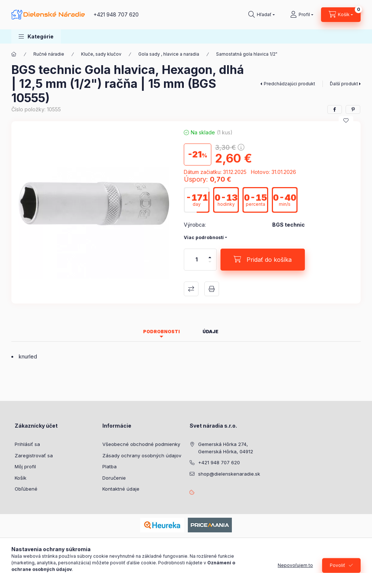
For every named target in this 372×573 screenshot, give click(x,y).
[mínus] (210, 265)
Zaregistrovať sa (34, 455)
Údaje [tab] (210, 331)
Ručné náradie (48, 54)
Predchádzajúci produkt (289, 83)
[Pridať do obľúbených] (346, 120)
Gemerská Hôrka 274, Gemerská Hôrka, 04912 (225, 447)
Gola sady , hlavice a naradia (168, 54)
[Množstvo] (196, 259)
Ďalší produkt (344, 83)
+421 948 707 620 (116, 14)
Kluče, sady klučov (101, 54)
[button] (36, 36)
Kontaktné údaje (120, 489)
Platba (109, 466)
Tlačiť (211, 289)
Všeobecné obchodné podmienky (141, 444)
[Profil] (301, 14)
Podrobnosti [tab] (161, 331)
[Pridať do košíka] (262, 260)
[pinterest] (353, 109)
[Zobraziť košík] (341, 14)
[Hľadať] (261, 14)
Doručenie (114, 478)
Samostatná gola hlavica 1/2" (246, 54)
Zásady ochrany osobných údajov (141, 455)
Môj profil (25, 466)
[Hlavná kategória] (14, 54)
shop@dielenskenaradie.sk (229, 474)
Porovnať (191, 289)
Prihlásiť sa (27, 444)
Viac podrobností (204, 237)
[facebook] (334, 109)
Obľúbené (26, 489)
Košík (20, 478)
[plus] (210, 254)
